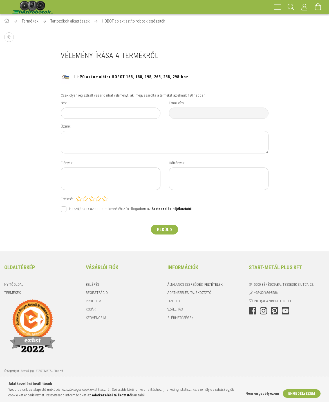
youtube (285, 311)
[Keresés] (291, 7)
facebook (252, 311)
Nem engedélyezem (262, 393)
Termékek (12, 293)
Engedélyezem (301, 393)
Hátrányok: (177, 163)
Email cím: (177, 103)
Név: (64, 103)
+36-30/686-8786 (265, 293)
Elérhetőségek (180, 318)
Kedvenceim (96, 318)
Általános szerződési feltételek (195, 284)
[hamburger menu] (277, 7)
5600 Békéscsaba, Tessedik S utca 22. (284, 284)
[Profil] (304, 7)
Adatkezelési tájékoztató (189, 293)
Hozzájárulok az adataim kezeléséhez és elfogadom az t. (131, 209)
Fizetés (173, 301)
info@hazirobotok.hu (272, 301)
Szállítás (175, 309)
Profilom (93, 301)
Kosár (91, 309)
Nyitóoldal (13, 284)
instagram (263, 311)
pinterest (274, 311)
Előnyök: (67, 163)
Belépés (92, 284)
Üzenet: (66, 126)
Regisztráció (97, 293)
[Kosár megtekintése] (318, 7)
